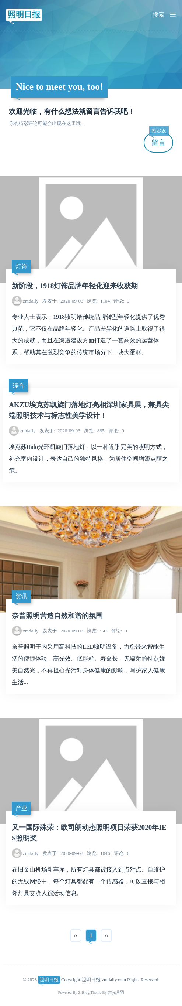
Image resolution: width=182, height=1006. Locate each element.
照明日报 (24, 14)
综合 (18, 385)
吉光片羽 (116, 992)
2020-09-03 (62, 301)
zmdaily (31, 301)
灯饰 (21, 266)
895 (94, 430)
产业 (21, 808)
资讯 (21, 596)
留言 (158, 139)
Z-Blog (84, 992)
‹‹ (76, 935)
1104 (98, 301)
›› (106, 935)
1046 (98, 853)
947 (97, 631)
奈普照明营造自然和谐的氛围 (57, 616)
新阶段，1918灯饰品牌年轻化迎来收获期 (75, 286)
